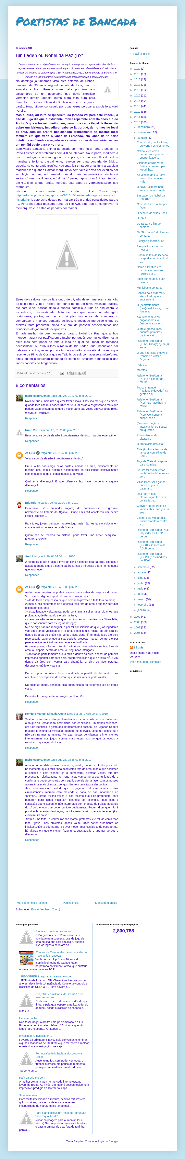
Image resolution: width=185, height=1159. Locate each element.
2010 (137, 122)
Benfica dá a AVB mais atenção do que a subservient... (151, 296)
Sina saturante (28, 1095)
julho (140, 577)
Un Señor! (143, 218)
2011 (137, 116)
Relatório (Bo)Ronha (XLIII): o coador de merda (150, 379)
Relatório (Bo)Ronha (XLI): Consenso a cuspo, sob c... (149, 415)
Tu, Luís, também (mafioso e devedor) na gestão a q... (152, 391)
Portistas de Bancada (76, 20)
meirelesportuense (37, 395)
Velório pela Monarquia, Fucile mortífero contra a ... (152, 521)
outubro (142, 137)
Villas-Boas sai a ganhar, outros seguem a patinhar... (152, 485)
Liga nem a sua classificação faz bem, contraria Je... (152, 497)
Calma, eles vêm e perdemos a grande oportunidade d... (150, 154)
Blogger (113, 1141)
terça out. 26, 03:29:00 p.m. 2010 (58, 502)
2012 (137, 111)
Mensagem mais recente (32, 902)
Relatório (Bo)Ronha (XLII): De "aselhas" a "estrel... (151, 403)
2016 (137, 90)
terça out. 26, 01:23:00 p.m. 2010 (71, 395)
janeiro (141, 610)
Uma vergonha (28, 1018)
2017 (137, 84)
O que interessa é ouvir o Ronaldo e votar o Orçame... (152, 356)
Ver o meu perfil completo (145, 661)
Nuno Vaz (31, 430)
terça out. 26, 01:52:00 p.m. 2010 (61, 453)
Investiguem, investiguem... (36, 1035)
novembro (143, 132)
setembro (143, 567)
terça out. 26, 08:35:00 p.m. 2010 (71, 759)
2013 (137, 106)
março (141, 599)
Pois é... (142, 364)
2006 (137, 632)
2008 (137, 622)
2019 (137, 74)
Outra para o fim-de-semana (149, 225)
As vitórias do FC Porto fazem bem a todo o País (151, 178)
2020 (137, 68)
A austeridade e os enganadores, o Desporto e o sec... (150, 320)
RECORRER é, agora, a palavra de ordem (47, 976)
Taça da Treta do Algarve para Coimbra (152, 463)
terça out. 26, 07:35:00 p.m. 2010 (87, 713)
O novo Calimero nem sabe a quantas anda (151, 188)
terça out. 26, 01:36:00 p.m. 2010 (59, 430)
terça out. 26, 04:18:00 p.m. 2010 (61, 587)
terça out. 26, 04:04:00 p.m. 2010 (54, 556)
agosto (141, 572)
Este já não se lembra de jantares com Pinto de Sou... (152, 453)
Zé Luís (30, 453)
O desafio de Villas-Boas (152, 213)
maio (140, 588)
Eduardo (30, 502)
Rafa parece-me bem (32, 1077)
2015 (137, 95)
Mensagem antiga (106, 902)
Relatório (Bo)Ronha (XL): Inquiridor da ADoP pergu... (153, 533)
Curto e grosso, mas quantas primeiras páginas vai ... (149, 332)
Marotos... (143, 370)
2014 (137, 100)
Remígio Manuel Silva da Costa (45, 713)
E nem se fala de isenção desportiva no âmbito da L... (153, 258)
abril (140, 593)
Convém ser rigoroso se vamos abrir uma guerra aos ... (153, 509)
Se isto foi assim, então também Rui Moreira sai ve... (153, 473)
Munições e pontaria (149, 287)
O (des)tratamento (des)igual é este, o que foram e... (152, 308)
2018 (137, 79)
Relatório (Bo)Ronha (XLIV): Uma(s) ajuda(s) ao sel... (153, 344)
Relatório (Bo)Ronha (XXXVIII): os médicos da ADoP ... (152, 557)
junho (141, 583)
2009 (137, 616)
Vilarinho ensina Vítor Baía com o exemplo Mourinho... (151, 166)
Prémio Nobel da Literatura (147, 437)
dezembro (143, 127)
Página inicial (71, 902)
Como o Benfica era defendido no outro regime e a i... (150, 270)
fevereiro (143, 604)
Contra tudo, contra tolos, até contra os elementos (153, 144)
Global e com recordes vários (53, 931)
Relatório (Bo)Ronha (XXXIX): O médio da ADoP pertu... (151, 545)
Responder (32, 418)
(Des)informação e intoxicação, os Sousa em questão (151, 427)
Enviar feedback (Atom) (45, 909)
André (29, 556)
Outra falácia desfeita (150, 443)
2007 (137, 627)
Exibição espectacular (150, 240)
